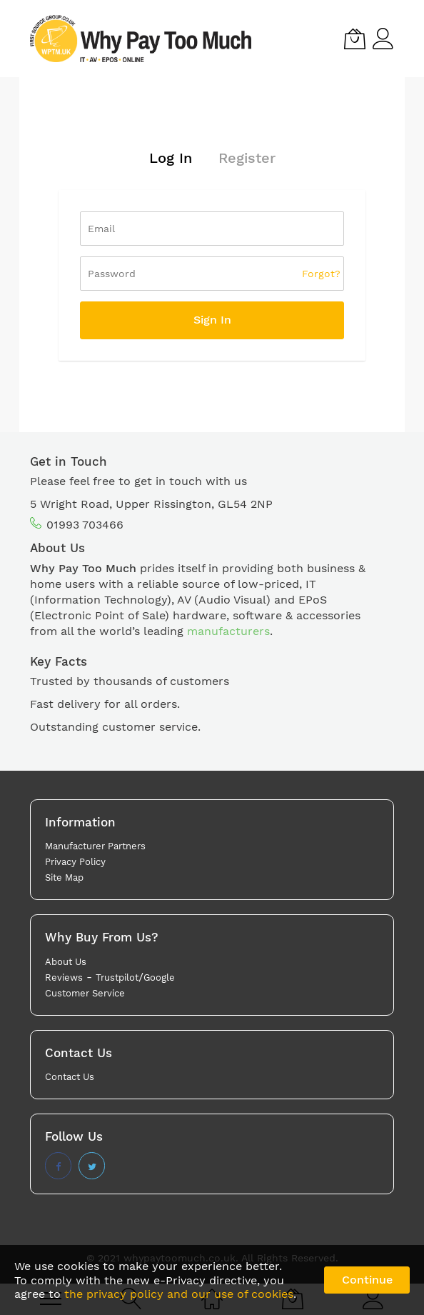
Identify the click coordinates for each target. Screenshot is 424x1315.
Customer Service (85, 993)
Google (159, 977)
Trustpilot (117, 977)
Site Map (64, 877)
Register (247, 157)
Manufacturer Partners (95, 846)
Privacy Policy (75, 861)
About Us (65, 961)
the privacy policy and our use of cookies (178, 1294)
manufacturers (228, 631)
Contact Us (69, 1076)
